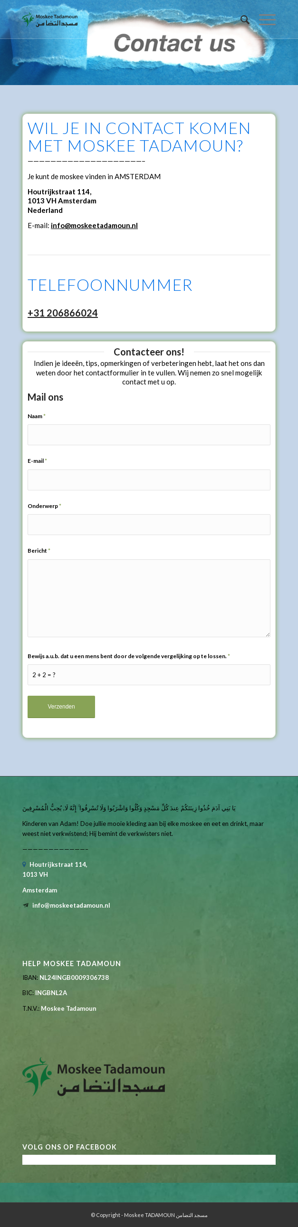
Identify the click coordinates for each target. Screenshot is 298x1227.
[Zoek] (240, 19)
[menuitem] (240, 19)
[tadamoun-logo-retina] (123, 19)
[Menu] (263, 19)
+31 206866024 (63, 312)
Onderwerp (44, 505)
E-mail (37, 460)
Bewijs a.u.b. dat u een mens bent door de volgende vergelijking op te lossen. (129, 656)
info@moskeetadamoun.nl (94, 225)
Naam (37, 416)
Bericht (39, 550)
